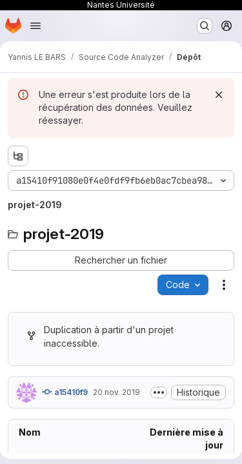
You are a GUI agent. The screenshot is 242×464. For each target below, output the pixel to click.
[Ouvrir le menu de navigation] (35, 25)
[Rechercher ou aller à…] (204, 26)
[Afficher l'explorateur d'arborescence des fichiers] (18, 156)
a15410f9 (65, 392)
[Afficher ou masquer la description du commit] (158, 392)
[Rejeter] (219, 94)
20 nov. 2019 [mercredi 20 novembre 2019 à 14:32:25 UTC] (116, 392)
